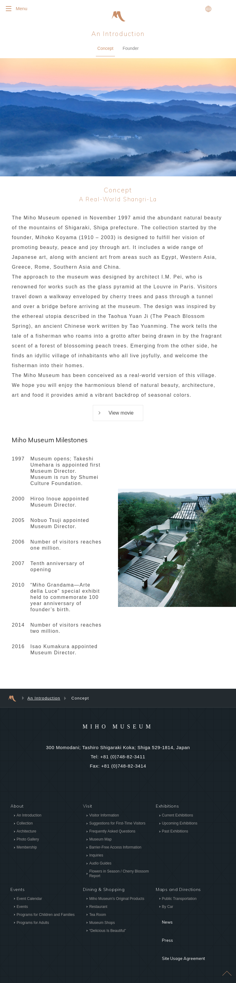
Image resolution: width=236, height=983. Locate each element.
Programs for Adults (33, 923)
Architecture (26, 831)
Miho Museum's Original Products (116, 899)
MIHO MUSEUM (118, 726)
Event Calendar (29, 899)
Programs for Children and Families (46, 915)
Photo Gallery (28, 839)
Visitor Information (104, 815)
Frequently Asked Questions (112, 831)
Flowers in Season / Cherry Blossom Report (119, 873)
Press (162, 927)
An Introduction (118, 34)
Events (22, 907)
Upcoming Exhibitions (179, 823)
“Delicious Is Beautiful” (107, 931)
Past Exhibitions (175, 831)
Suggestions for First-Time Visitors (117, 823)
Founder (131, 48)
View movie (121, 412)
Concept (105, 48)
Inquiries (96, 855)
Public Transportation (179, 899)
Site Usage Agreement (180, 936)
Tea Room (97, 915)
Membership (27, 847)
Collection (25, 823)
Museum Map (100, 839)
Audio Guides (100, 863)
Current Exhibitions (177, 815)
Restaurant (98, 907)
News (162, 918)
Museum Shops (102, 923)
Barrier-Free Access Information (115, 847)
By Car (167, 907)
